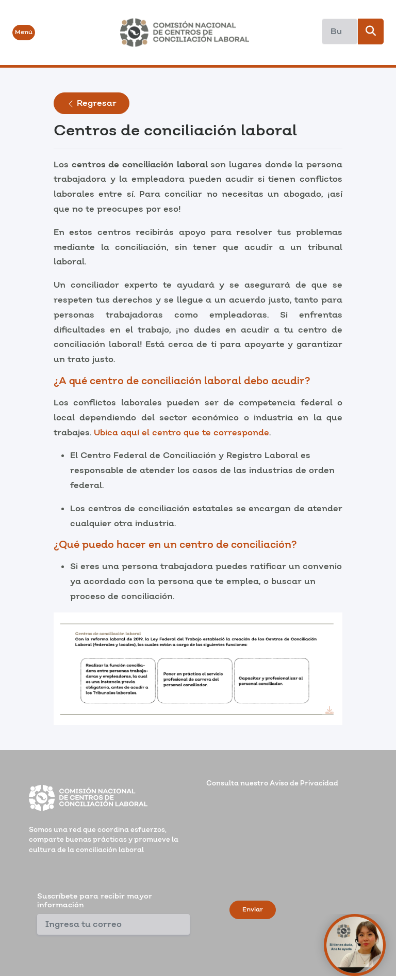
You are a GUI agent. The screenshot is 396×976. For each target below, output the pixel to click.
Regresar (92, 103)
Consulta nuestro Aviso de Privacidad (272, 783)
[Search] (340, 31)
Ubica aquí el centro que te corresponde (181, 432)
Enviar (252, 909)
